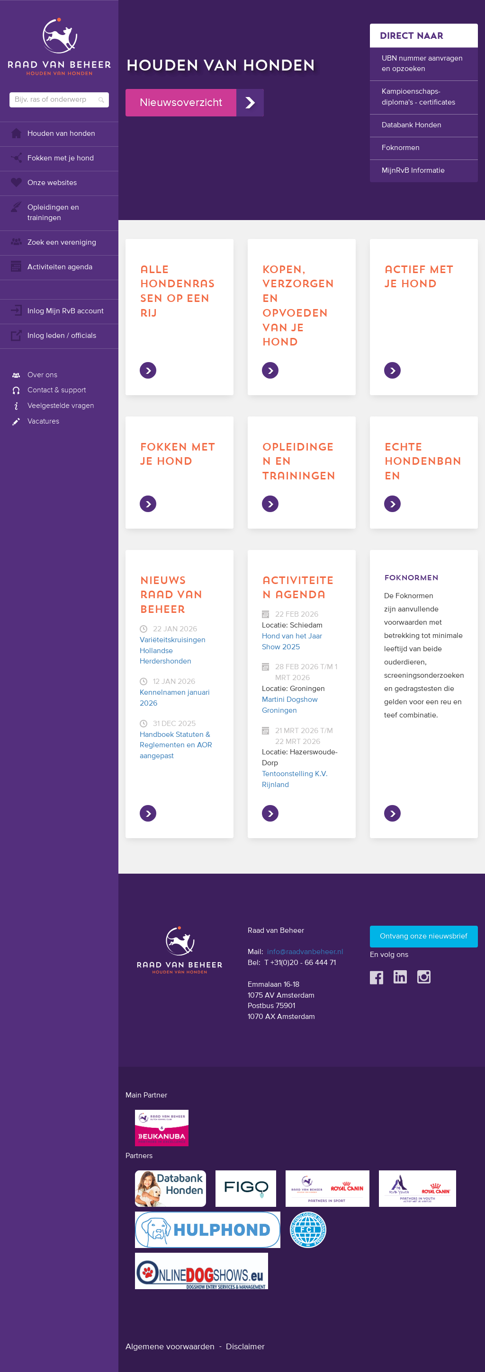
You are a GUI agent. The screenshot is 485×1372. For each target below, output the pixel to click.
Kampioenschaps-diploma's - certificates (418, 97)
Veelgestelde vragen (51, 406)
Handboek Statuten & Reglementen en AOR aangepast (176, 746)
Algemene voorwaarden (170, 1347)
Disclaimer (245, 1347)
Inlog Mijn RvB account (56, 310)
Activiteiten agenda (50, 266)
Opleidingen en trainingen (44, 211)
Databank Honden (411, 125)
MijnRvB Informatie (413, 171)
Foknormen (401, 148)
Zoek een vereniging (52, 241)
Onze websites (43, 182)
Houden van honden (52, 132)
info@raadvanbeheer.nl (305, 952)
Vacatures (34, 421)
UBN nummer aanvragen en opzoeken (422, 64)
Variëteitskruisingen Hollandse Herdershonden (173, 651)
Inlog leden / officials (52, 334)
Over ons (33, 375)
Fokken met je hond (51, 157)
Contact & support (47, 390)
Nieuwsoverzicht (181, 102)
